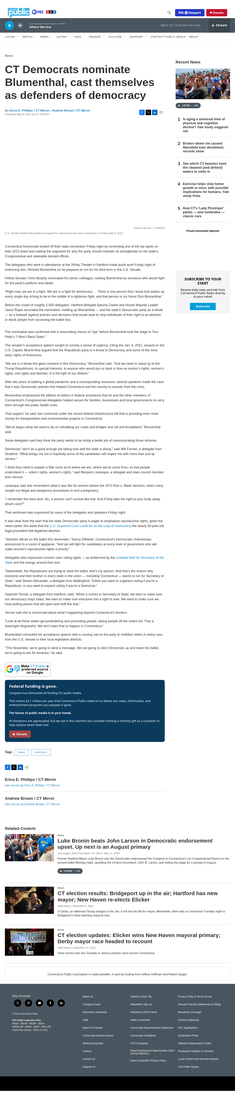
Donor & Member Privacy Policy (148, 1068)
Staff (85, 1028)
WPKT (36, 1035)
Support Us (89, 1075)
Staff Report (64, 914)
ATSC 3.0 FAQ (40, 1038)
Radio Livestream (140, 1028)
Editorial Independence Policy (194, 1051)
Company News (92, 1012)
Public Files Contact (21, 1038)
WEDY (41, 1031)
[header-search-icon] (172, 16)
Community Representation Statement (151, 1036)
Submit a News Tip (141, 1004)
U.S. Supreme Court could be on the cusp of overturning (90, 534)
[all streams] (219, 33)
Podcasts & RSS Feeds (143, 1020)
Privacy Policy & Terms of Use (195, 1004)
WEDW (32, 1031)
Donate (221, 16)
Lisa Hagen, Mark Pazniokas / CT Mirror (80, 861)
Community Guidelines (143, 1043)
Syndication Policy (188, 1043)
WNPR (28, 1035)
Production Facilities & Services (196, 1059)
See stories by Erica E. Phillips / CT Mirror (32, 793)
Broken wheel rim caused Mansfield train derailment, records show (203, 155)
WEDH (15, 1031)
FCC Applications (187, 1036)
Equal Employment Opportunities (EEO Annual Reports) (152, 1060)
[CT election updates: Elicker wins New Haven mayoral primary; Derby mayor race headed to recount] (29, 950)
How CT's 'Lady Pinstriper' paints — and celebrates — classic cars (204, 220)
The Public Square (188, 1075)
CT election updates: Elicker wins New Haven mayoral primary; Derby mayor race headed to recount (139, 946)
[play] (9, 33)
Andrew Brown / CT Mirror (71, 118)
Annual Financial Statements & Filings (199, 1012)
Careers (87, 1059)
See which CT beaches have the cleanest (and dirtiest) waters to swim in (204, 176)
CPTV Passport (139, 1051)
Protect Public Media (168, 44)
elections (41, 760)
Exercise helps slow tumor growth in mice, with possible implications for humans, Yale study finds (206, 198)
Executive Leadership (95, 1020)
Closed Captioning (188, 1028)
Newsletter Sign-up (141, 1012)
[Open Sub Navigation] (17, 45)
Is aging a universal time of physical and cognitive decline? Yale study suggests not (205, 133)
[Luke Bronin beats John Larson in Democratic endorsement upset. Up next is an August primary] (29, 855)
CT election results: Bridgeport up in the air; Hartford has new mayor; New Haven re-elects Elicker (138, 904)
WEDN (24, 1031)
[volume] (20, 34)
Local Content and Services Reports (198, 1067)
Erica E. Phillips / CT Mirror (30, 118)
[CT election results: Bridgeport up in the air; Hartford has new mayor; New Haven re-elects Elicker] (29, 908)
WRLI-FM (46, 1035)
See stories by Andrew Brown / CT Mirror (32, 812)
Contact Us (89, 1067)
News (9, 64)
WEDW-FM (17, 1035)
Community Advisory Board (98, 1043)
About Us (88, 1004)
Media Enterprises (93, 1051)
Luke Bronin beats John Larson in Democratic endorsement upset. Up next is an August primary (135, 852)
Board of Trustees (93, 1036)
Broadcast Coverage (189, 1020)
